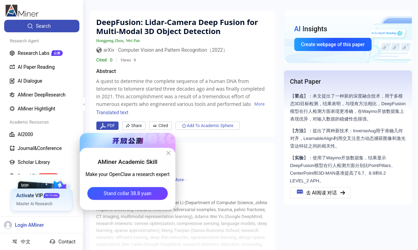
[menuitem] (41, 26)
